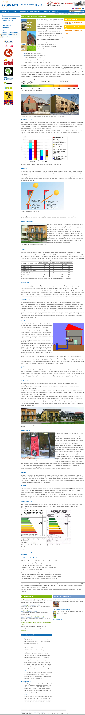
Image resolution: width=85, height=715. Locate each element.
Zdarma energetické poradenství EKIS (30, 605)
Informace (57, 13)
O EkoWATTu (5, 11)
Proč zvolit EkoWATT (35, 11)
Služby (14, 11)
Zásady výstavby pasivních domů (76, 13)
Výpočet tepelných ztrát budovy (29, 610)
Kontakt (53, 11)
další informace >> (57, 619)
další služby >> (24, 630)
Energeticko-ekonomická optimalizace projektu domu (34, 599)
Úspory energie (64, 13)
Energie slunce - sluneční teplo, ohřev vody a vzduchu (67, 599)
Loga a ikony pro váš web (27, 712)
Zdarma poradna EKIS (7, 20)
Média (45, 11)
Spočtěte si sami (6, 23)
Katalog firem (5, 27)
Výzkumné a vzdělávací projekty (10, 32)
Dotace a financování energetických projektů (32, 616)
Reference (23, 11)
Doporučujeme (6, 30)
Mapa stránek (37, 712)
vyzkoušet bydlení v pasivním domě (69, 425)
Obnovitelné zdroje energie (9, 18)
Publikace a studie (7, 25)
